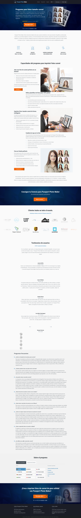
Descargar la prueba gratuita (19, 512)
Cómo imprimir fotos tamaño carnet (59, 511)
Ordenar (64, 2)
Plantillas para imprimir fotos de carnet (58, 513)
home (35, 28)
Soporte (47, 1)
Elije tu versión (39, 199)
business (32, 28)
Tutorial (38, 1)
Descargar (58, 1)
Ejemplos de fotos (17, 511)
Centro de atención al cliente (38, 512)
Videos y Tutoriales (37, 509)
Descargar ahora (29, 25)
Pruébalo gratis (18, 169)
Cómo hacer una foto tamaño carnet (59, 509)
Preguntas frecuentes (37, 511)
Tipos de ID (43, 1)
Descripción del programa (19, 509)
